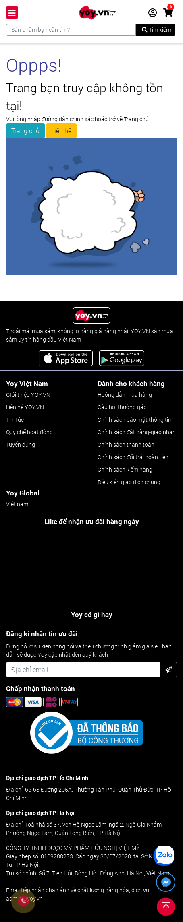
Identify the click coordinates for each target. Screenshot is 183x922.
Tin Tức (15, 419)
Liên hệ (61, 130)
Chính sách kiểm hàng (125, 469)
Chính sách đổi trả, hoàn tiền (133, 457)
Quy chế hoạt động (29, 432)
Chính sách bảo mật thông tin (134, 419)
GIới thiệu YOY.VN (28, 394)
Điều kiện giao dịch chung (129, 482)
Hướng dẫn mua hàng (125, 394)
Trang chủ (25, 130)
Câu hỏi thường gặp (122, 407)
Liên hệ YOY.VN (25, 407)
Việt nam (17, 504)
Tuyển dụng (20, 444)
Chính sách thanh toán (126, 444)
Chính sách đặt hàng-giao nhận (137, 432)
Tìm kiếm (156, 29)
